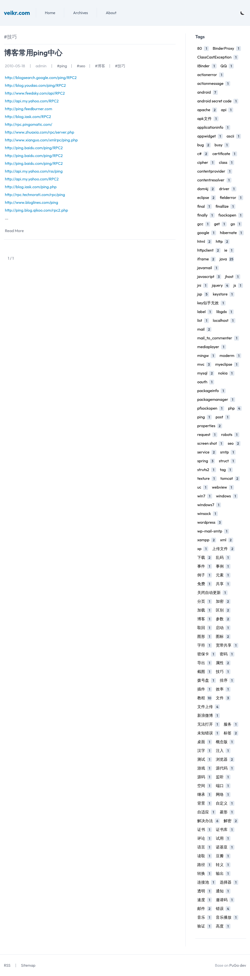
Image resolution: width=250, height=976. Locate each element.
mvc (204, 364)
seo (234, 443)
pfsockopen (210, 408)
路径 (204, 864)
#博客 (100, 65)
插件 (204, 689)
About (111, 12)
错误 (223, 908)
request (207, 434)
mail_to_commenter (218, 338)
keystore (223, 294)
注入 (223, 750)
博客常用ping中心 (33, 52)
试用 (223, 838)
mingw (206, 355)
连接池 (206, 882)
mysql (205, 373)
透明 (204, 891)
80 (203, 48)
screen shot (210, 443)
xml (226, 539)
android (207, 92)
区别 (223, 610)
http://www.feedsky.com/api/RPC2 (35, 93)
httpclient (208, 250)
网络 (223, 794)
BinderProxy (227, 48)
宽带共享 (227, 645)
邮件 (204, 908)
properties (209, 425)
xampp (206, 539)
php (234, 408)
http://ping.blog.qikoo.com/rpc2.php (36, 210)
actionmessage (213, 83)
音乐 (204, 917)
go (236, 224)
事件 (204, 566)
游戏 (204, 768)
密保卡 (206, 654)
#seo (81, 65)
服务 (231, 724)
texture (207, 478)
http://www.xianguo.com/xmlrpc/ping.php (41, 140)
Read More (14, 230)
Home (50, 12)
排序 (227, 680)
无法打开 (208, 724)
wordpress (209, 522)
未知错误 (208, 733)
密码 (227, 654)
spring (206, 460)
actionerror (210, 74)
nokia (226, 373)
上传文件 (223, 548)
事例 (223, 566)
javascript (209, 276)
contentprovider (214, 171)
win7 (204, 496)
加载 (204, 610)
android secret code (217, 101)
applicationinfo (213, 127)
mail (204, 329)
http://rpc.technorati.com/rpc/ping (35, 194)
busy (222, 145)
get (220, 224)
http (223, 241)
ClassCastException (217, 57)
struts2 (206, 469)
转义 (223, 864)
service (206, 452)
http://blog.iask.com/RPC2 (28, 116)
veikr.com (17, 12)
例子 (204, 575)
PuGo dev (237, 965)
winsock (207, 513)
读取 (204, 855)
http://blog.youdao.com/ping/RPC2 (35, 85)
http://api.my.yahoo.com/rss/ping (33, 171)
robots (230, 434)
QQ (227, 66)
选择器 (229, 882)
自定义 (225, 803)
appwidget (210, 136)
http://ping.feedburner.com (28, 108)
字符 (204, 645)
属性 (223, 662)
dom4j (206, 188)
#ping (62, 65)
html (204, 241)
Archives (80, 12)
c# (202, 153)
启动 (223, 627)
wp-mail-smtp (213, 531)
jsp (203, 294)
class (226, 162)
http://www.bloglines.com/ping (31, 202)
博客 (204, 618)
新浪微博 (208, 715)
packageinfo (211, 390)
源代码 (225, 768)
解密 (231, 820)
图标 (223, 636)
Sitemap (28, 965)
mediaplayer (211, 346)
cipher (206, 162)
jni (202, 285)
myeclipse (227, 364)
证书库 (225, 829)
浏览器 (225, 759)
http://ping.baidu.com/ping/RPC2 (34, 147)
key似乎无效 (211, 303)
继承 (204, 794)
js (238, 285)
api (227, 109)
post (223, 417)
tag (226, 469)
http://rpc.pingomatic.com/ (28, 124)
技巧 (223, 671)
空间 (204, 785)
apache (207, 109)
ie (229, 250)
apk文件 (208, 118)
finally (206, 215)
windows (227, 496)
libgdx (225, 311)
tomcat (230, 478)
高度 (223, 926)
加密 (223, 601)
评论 (204, 838)
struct (227, 460)
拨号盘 (206, 680)
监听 (223, 776)
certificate (224, 153)
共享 (223, 583)
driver (227, 188)
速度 (204, 899)
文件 (223, 697)
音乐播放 (227, 917)
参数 (223, 618)
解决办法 (208, 820)
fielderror (231, 197)
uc (202, 487)
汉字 (204, 750)
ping (204, 417)
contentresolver (214, 180)
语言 (204, 847)
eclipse (206, 197)
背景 (204, 803)
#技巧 (120, 65)
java (226, 259)
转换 (204, 873)
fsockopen (231, 215)
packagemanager (216, 399)
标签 (231, 733)
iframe (206, 259)
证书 (204, 829)
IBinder (207, 66)
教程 (204, 697)
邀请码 (225, 899)
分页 (204, 601)
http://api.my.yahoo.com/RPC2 (32, 101)
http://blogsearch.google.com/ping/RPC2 (41, 77)
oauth (205, 381)
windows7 (209, 504)
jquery (220, 285)
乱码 (223, 557)
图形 (204, 636)
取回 (204, 627)
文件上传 (208, 706)
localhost (224, 320)
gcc (203, 224)
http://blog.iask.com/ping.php (31, 186)
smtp (228, 452)
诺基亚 (225, 847)
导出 (204, 662)
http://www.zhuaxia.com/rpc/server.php (39, 132)
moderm (230, 355)
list (203, 320)
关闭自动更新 (212, 592)
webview (223, 487)
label (204, 311)
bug (204, 145)
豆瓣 (223, 855)
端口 (223, 785)
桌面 (204, 741)
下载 (204, 557)
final (204, 206)
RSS (7, 965)
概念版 (225, 741)
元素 (223, 575)
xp (202, 548)
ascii (234, 136)
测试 (204, 759)
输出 (223, 873)
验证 (204, 926)
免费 (204, 583)
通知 (223, 891)
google (206, 232)
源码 (204, 776)
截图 (204, 671)
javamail (208, 267)
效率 (223, 689)
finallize (226, 206)
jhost (232, 276)
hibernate (232, 232)
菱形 (227, 812)
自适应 (206, 812)
